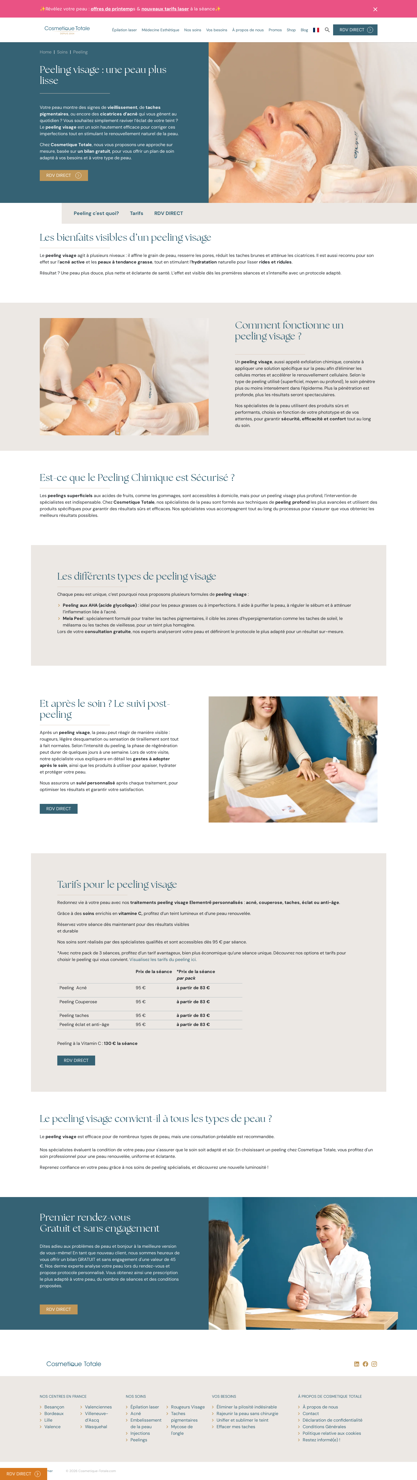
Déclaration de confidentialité (332, 1420)
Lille (48, 1420)
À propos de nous (248, 29)
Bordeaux (54, 1413)
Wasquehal (96, 1427)
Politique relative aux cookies (332, 1433)
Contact (311, 1413)
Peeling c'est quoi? (96, 213)
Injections (140, 1433)
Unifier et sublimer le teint (242, 1420)
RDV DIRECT (356, 30)
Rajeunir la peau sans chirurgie (247, 1413)
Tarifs (136, 213)
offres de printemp (112, 9)
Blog (304, 29)
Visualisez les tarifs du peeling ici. (163, 959)
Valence (52, 1427)
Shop (291, 29)
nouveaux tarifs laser (165, 9)
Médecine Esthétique (160, 29)
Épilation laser (124, 29)
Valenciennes (98, 1407)
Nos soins (192, 29)
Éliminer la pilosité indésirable (247, 1407)
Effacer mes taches (236, 1427)
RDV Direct (63, 175)
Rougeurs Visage (188, 1407)
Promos (275, 29)
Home (46, 52)
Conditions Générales (324, 1427)
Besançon (54, 1407)
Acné (136, 1413)
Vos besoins (216, 29)
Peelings (139, 1440)
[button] (374, 9)
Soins (62, 52)
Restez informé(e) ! (321, 1440)
